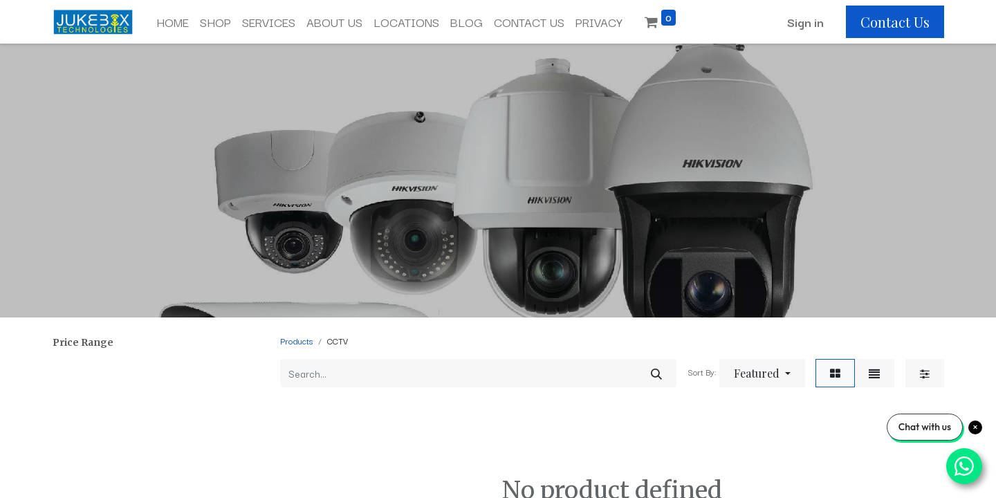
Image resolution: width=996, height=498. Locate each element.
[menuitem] (172, 22)
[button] (762, 373)
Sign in (805, 21)
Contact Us (895, 21)
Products (296, 340)
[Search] (656, 373)
